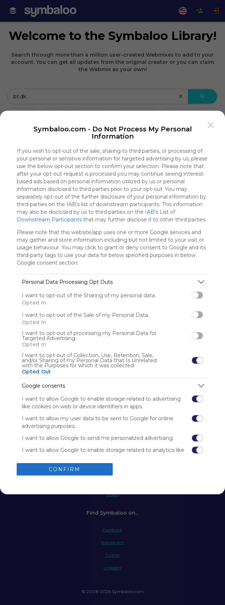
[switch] (197, 295)
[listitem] (112, 281)
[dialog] (112, 302)
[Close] (211, 125)
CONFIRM (64, 469)
